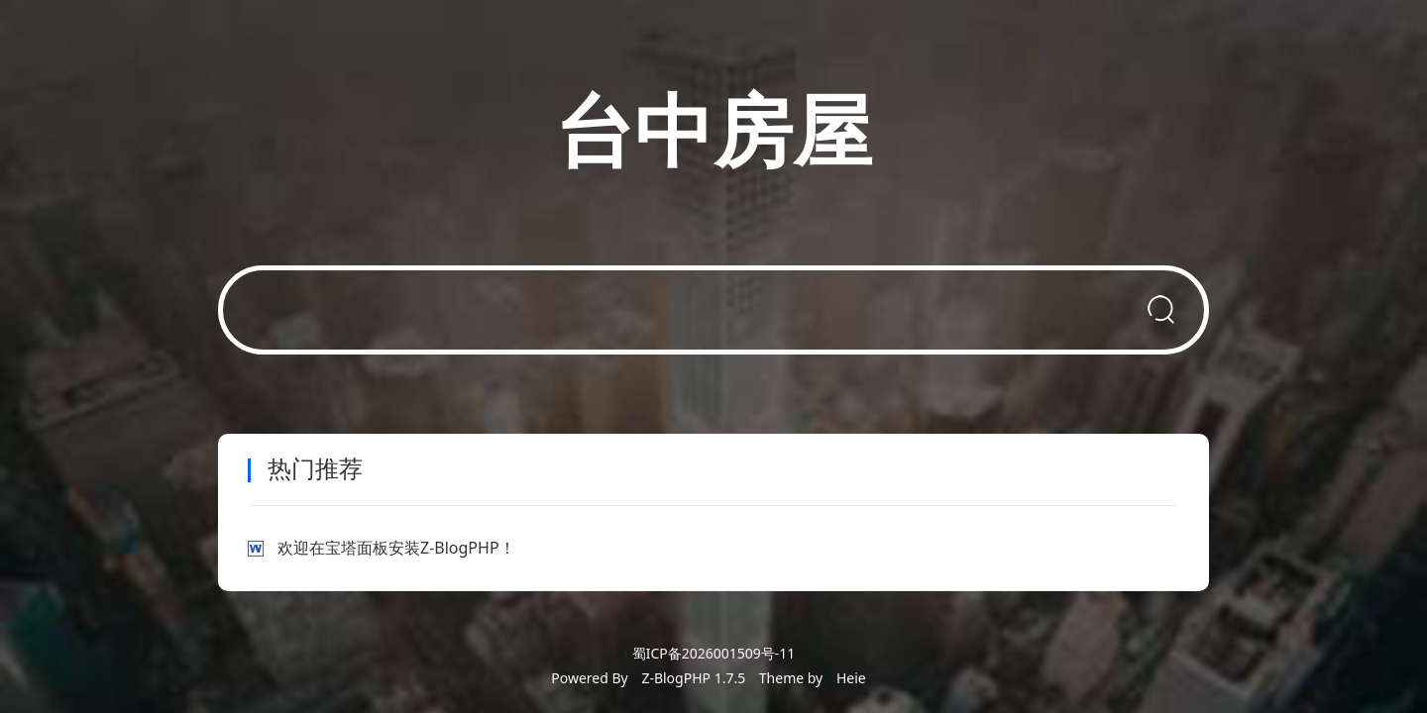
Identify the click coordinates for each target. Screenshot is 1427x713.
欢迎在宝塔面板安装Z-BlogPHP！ (396, 548)
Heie (851, 677)
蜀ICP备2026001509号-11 (714, 653)
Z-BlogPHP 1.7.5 (693, 677)
